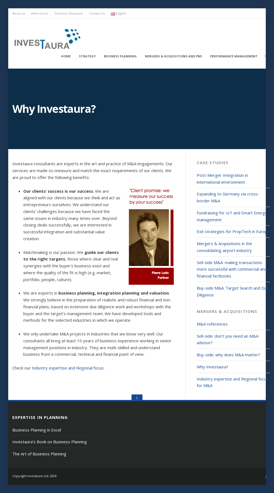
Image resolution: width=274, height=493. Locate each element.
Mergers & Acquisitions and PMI (173, 56)
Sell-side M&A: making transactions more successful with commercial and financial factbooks (232, 269)
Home (66, 56)
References (39, 13)
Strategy (87, 56)
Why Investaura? (212, 366)
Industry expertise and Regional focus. (68, 368)
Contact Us (97, 13)
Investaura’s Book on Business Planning (49, 441)
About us (18, 13)
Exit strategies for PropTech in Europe (233, 231)
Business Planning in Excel (36, 430)
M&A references (212, 324)
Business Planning (120, 56)
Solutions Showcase (68, 13)
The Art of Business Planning (39, 453)
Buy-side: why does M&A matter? (228, 354)
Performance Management (234, 56)
